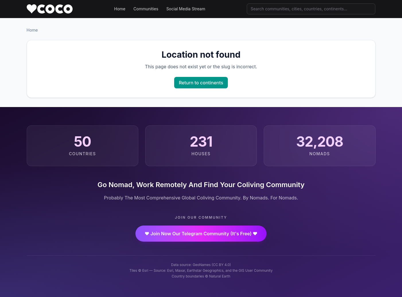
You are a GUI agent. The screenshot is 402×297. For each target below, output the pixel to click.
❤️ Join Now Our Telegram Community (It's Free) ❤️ (201, 233)
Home (119, 8)
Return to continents (201, 83)
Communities (145, 8)
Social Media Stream (185, 8)
